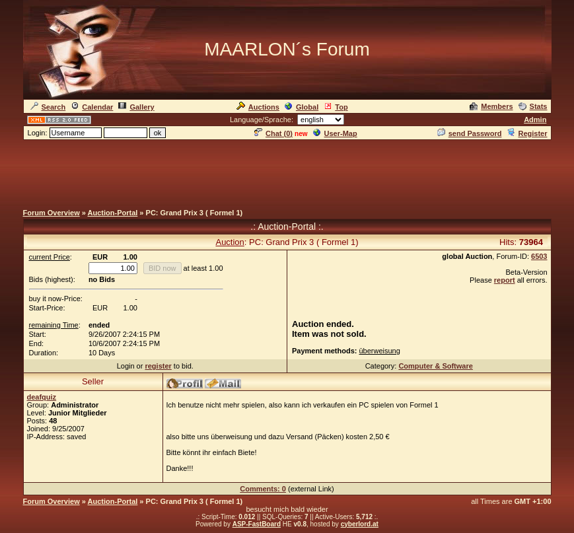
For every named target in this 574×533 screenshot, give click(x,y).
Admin (535, 120)
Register (527, 133)
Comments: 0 (263, 489)
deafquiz (42, 397)
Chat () (273, 133)
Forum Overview (51, 213)
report (504, 280)
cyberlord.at (359, 524)
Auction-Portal (113, 213)
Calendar (92, 107)
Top (335, 107)
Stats (533, 106)
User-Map (335, 133)
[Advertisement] (287, 171)
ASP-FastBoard (257, 524)
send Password (469, 133)
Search (48, 107)
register (158, 366)
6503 (539, 256)
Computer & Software (435, 366)
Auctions (257, 107)
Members (491, 106)
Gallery (136, 107)
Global (301, 107)
